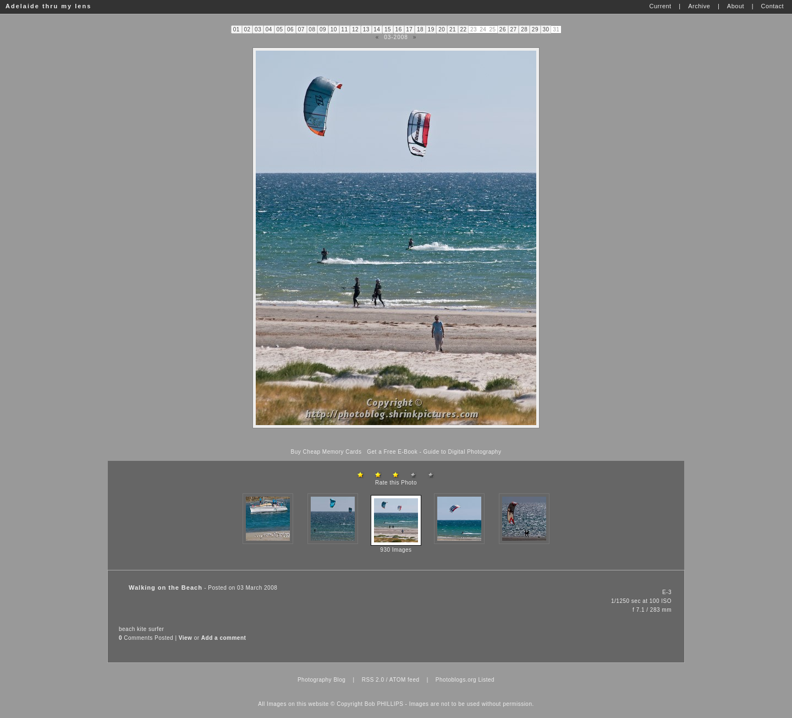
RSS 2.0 (373, 680)
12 (355, 29)
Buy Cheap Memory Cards (326, 452)
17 (409, 29)
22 (463, 29)
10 (334, 29)
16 (398, 29)
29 (535, 29)
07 (301, 29)
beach (127, 629)
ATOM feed (404, 680)
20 (441, 29)
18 (420, 29)
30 (545, 29)
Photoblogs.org (456, 680)
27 (513, 29)
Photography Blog (322, 680)
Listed (486, 680)
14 (376, 29)
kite (142, 629)
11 (344, 29)
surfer (156, 629)
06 (290, 29)
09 (323, 29)
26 (502, 29)
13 (366, 29)
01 (236, 29)
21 (452, 29)
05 (279, 29)
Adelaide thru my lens (48, 6)
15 (387, 29)
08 (312, 29)
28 (524, 29)
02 (247, 29)
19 (431, 29)
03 (258, 29)
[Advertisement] (396, 438)
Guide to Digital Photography (463, 452)
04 (269, 29)
